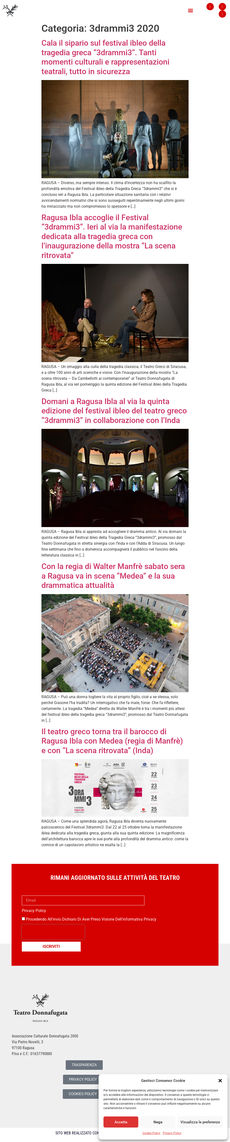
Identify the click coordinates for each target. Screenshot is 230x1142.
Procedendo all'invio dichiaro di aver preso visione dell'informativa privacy (91, 919)
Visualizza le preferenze (200, 1122)
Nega (157, 1122)
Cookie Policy (151, 1133)
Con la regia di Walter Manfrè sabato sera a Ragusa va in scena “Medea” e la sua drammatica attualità (113, 576)
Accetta (121, 1122)
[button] (220, 1080)
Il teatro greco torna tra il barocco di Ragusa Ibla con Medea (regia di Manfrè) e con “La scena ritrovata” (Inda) (112, 741)
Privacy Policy (172, 1133)
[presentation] (53, 931)
